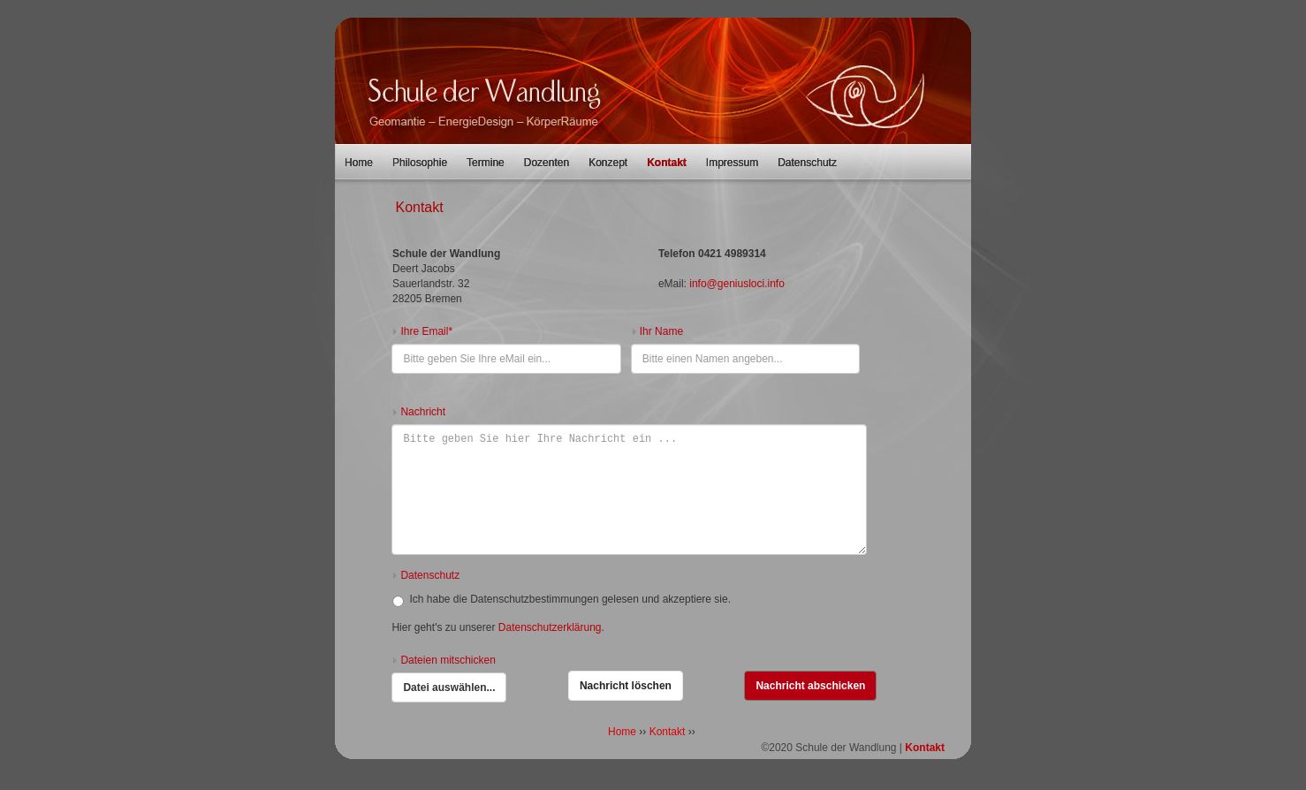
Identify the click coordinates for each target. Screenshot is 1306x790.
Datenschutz (807, 162)
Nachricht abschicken (810, 686)
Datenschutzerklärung (550, 627)
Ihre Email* (426, 331)
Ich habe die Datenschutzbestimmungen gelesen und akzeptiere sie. (561, 600)
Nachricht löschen (626, 686)
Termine (486, 162)
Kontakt (667, 162)
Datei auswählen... (449, 683)
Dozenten (546, 162)
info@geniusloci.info (737, 283)
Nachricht (422, 412)
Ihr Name (661, 331)
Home (359, 162)
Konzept (607, 162)
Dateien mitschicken (447, 660)
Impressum (732, 162)
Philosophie (419, 162)
